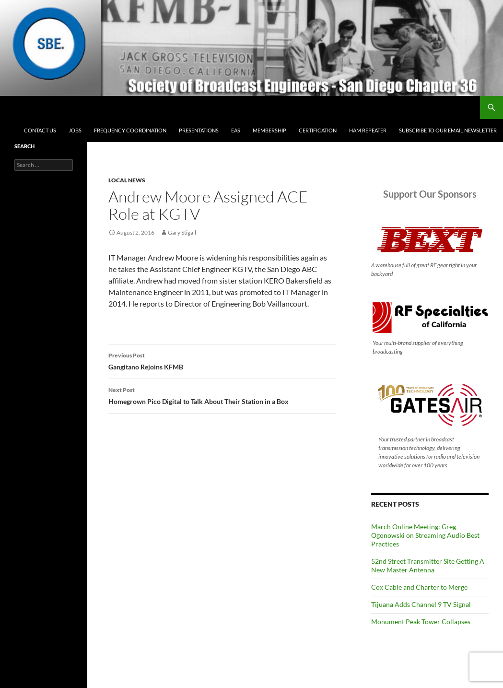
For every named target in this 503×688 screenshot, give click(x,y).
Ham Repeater (367, 130)
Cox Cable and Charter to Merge (419, 587)
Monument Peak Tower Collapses (420, 621)
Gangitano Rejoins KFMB (222, 360)
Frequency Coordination (130, 130)
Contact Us (40, 130)
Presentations (199, 130)
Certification (318, 130)
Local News (126, 180)
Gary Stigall (182, 232)
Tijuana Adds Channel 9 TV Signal (421, 604)
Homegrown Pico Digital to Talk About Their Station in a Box (222, 394)
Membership (269, 130)
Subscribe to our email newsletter (448, 130)
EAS (235, 130)
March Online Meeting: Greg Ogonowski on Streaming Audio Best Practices (425, 535)
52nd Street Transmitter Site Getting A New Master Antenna (427, 565)
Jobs (75, 130)
